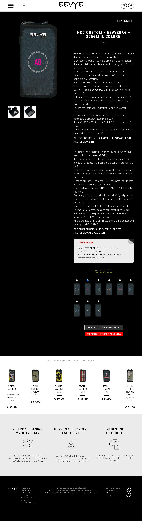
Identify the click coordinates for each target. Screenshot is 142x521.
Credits (108, 495)
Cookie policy (110, 490)
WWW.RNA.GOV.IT (62, 493)
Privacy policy (110, 493)
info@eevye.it (88, 490)
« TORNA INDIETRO (123, 21)
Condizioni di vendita (113, 488)
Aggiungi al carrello (103, 327)
